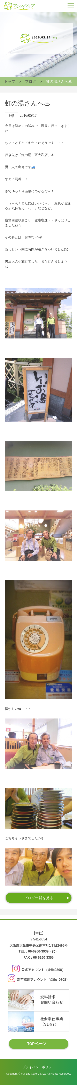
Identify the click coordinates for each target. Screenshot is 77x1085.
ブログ (30, 81)
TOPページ (36, 1044)
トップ (9, 81)
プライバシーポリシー (38, 1067)
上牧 (11, 116)
